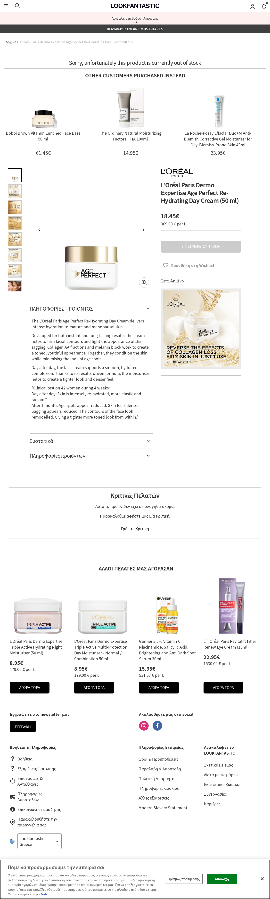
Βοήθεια (21, 759)
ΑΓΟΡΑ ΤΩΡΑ (34, 688)
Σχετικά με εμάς (218, 765)
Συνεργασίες (215, 794)
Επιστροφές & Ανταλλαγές (26, 781)
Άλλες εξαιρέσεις (154, 798)
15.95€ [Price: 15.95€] (147, 668)
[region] (135, 879)
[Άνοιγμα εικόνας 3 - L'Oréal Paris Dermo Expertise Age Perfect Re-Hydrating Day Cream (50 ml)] (15, 207)
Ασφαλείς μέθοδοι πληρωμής (135, 18)
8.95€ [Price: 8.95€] (16, 662)
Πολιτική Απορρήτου (158, 778)
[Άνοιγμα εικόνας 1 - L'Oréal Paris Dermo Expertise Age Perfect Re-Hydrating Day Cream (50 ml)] (15, 175)
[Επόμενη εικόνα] (143, 230)
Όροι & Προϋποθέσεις (158, 759)
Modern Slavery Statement (163, 807)
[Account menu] (252, 6)
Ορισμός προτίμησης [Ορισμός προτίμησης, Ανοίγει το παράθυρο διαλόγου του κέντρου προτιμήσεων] (183, 878)
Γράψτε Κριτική (135, 528)
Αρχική (11, 42)
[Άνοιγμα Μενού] (6, 6)
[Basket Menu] (264, 6)
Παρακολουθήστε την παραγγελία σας (33, 822)
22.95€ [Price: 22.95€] (212, 656)
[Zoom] (144, 282)
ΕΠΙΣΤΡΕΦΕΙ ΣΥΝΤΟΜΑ (200, 246)
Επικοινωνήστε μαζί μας (35, 809)
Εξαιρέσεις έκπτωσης (33, 768)
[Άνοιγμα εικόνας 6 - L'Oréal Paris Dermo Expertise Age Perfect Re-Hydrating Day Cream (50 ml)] (15, 255)
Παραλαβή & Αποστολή (160, 769)
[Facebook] (157, 729)
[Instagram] (144, 729)
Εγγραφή (23, 726)
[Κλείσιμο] (262, 878)
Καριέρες (212, 804)
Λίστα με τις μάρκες (221, 774)
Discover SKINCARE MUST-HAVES (135, 28)
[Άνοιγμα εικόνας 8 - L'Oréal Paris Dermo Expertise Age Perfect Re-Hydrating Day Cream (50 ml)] (15, 287)
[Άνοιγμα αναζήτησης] (17, 6)
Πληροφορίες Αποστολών (26, 796)
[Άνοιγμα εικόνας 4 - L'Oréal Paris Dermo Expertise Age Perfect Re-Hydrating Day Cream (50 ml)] (15, 223)
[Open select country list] (39, 841)
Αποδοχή (222, 878)
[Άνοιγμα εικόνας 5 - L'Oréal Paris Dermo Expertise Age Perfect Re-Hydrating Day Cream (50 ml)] (15, 239)
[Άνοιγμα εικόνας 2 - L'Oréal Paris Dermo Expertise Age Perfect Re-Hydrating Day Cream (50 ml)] (15, 191)
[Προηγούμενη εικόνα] (39, 230)
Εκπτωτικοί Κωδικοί (222, 784)
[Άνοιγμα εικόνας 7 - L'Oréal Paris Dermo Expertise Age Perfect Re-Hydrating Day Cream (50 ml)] (15, 271)
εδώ (44, 894)
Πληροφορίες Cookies (159, 788)
